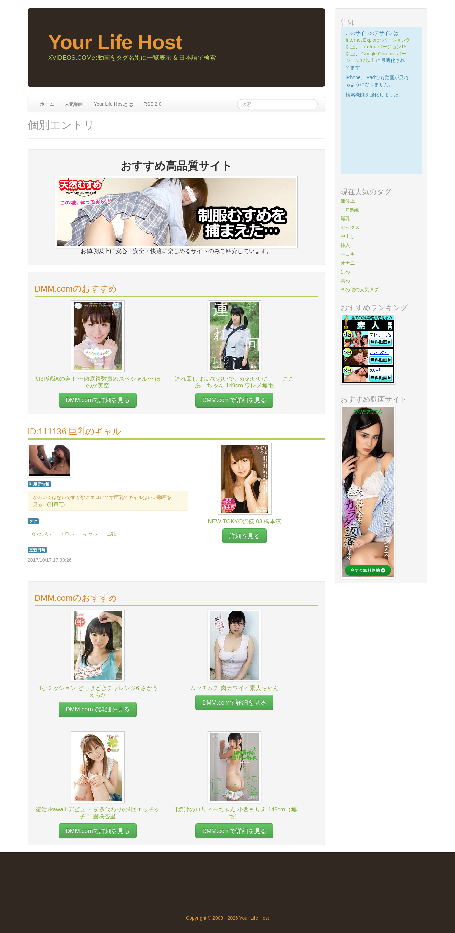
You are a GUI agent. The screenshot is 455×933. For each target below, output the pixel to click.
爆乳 (345, 218)
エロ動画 (350, 209)
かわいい (41, 533)
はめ (345, 271)
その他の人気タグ (360, 289)
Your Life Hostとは (113, 104)
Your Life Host (115, 42)
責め (345, 280)
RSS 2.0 (152, 104)
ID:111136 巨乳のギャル (74, 431)
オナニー (350, 263)
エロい (67, 533)
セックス (350, 227)
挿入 (345, 245)
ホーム (47, 104)
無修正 (348, 200)
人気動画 (74, 104)
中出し (348, 236)
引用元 (56, 504)
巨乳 (111, 533)
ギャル (90, 533)
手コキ (348, 254)
